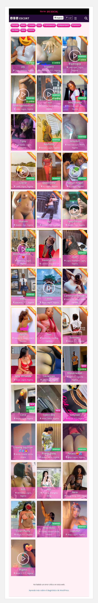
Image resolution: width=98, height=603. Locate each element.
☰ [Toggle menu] (75, 18)
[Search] (86, 18)
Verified (15, 30)
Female (15, 25)
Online (31, 30)
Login (69, 18)
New (23, 30)
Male (23, 25)
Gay (39, 25)
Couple (31, 25)
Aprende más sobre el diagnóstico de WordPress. (49, 590)
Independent (63, 25)
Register (58, 18)
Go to (49, 11)
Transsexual (49, 25)
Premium (76, 25)
